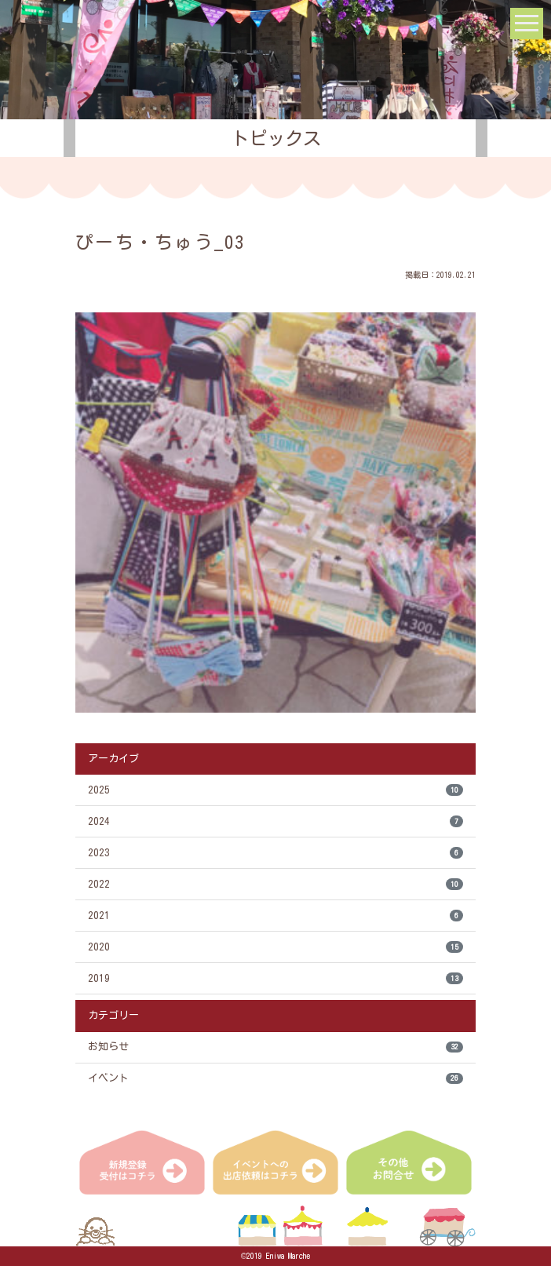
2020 (275, 947)
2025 (275, 790)
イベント (275, 1079)
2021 (275, 915)
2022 (275, 884)
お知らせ (275, 1047)
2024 (275, 821)
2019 (275, 978)
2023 (275, 853)
